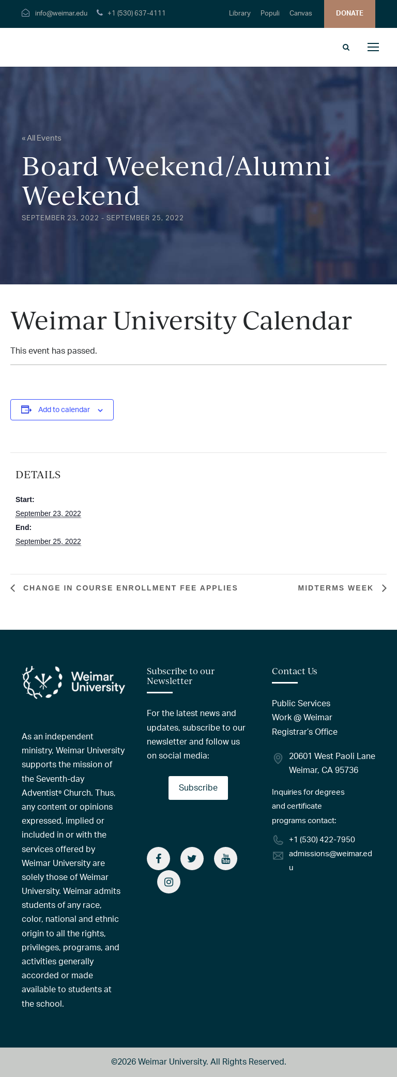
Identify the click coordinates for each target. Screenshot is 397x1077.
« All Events (42, 138)
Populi (270, 13)
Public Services (301, 704)
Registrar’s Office (305, 732)
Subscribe (198, 788)
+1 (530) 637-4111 (137, 13)
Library (240, 13)
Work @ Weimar (302, 718)
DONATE (349, 13)
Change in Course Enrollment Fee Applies (129, 588)
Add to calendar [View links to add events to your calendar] (64, 410)
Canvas (300, 13)
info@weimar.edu (61, 13)
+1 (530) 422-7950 (322, 840)
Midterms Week (337, 588)
